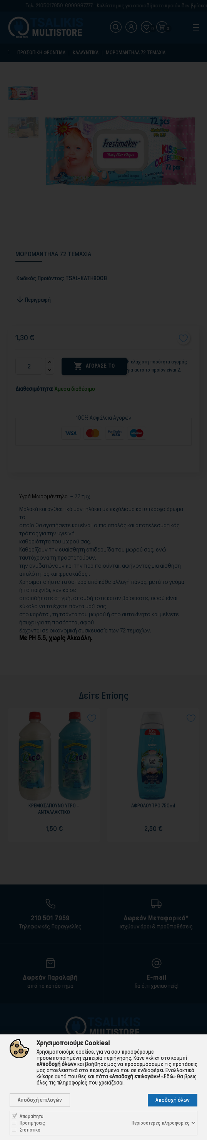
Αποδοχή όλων (172, 1100)
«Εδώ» (168, 1076)
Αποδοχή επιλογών (40, 1100)
